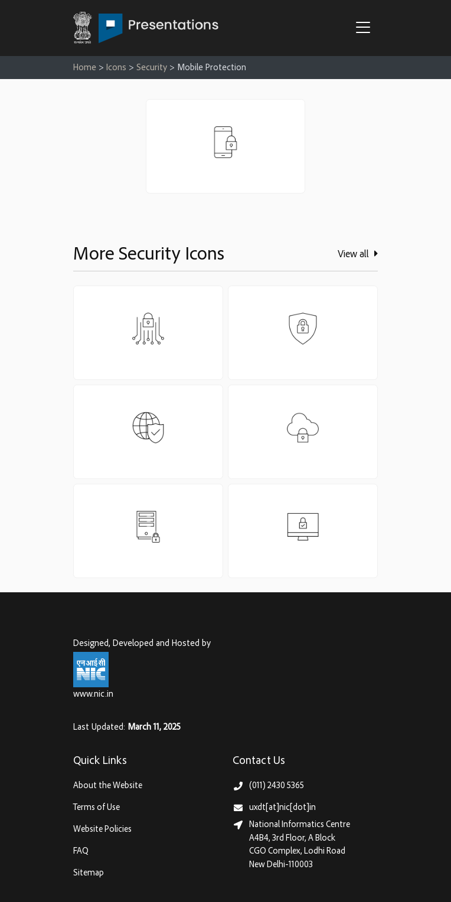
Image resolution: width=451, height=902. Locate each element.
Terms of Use (96, 807)
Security (151, 68)
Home (84, 68)
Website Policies (102, 829)
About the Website (107, 786)
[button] (366, 29)
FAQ (81, 851)
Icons (116, 68)
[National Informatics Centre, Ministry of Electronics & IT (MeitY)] (91, 669)
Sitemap (88, 873)
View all (358, 254)
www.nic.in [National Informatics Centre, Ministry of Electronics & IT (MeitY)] (93, 694)
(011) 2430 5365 (276, 786)
